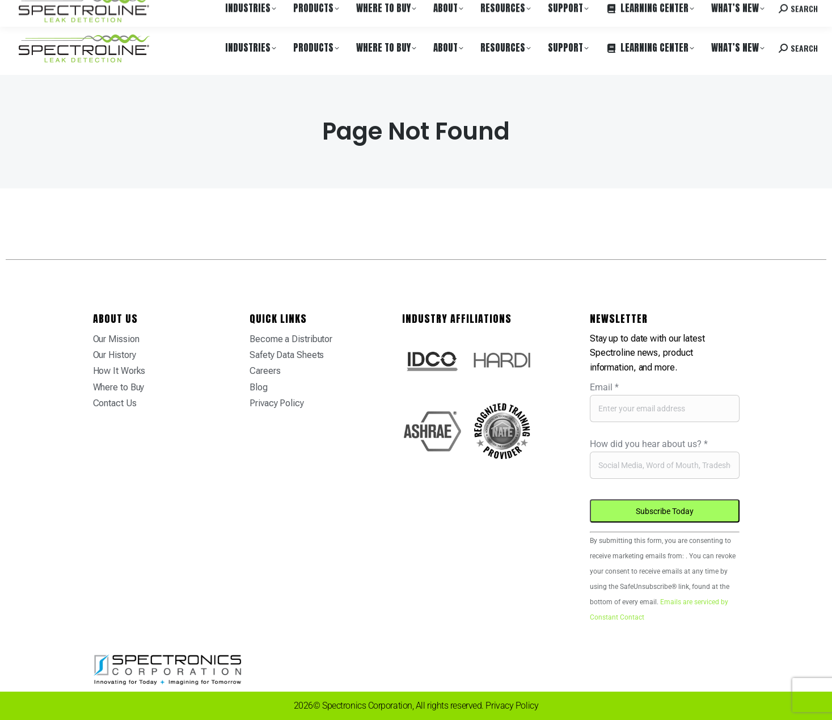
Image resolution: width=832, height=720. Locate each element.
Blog (259, 387)
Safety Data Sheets (287, 355)
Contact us (730, 10)
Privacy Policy (277, 403)
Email (604, 387)
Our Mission (116, 339)
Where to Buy (126, 10)
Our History (114, 355)
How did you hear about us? (649, 444)
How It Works (119, 370)
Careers (171, 10)
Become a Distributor (291, 339)
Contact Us (115, 403)
